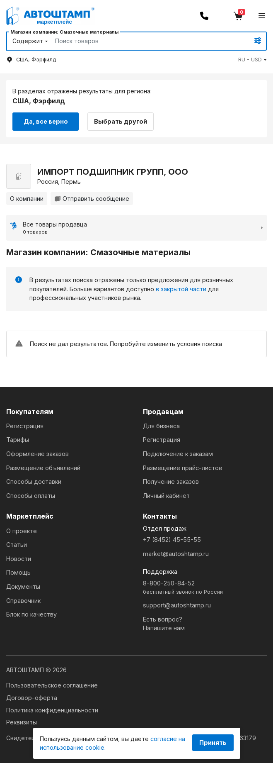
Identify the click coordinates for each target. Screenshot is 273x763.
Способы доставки (33, 481)
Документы (23, 586)
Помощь (18, 572)
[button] (252, 59)
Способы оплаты (30, 495)
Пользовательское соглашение (52, 685)
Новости (18, 558)
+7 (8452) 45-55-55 (172, 539)
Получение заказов (171, 481)
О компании (26, 198)
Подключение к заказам (178, 453)
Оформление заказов (37, 453)
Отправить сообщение (91, 198)
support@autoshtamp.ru (177, 605)
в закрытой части (181, 289)
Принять (213, 742)
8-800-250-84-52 (205, 588)
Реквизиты (21, 722)
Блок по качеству (31, 614)
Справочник (23, 600)
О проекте (21, 530)
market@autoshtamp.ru (176, 553)
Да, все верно (46, 121)
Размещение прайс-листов (182, 467)
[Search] (143, 41)
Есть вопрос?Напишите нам (164, 624)
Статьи (16, 544)
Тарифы (17, 439)
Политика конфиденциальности (52, 710)
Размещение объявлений (43, 467)
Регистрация (24, 425)
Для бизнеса (161, 425)
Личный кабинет (166, 495)
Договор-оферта (31, 697)
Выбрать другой (120, 121)
